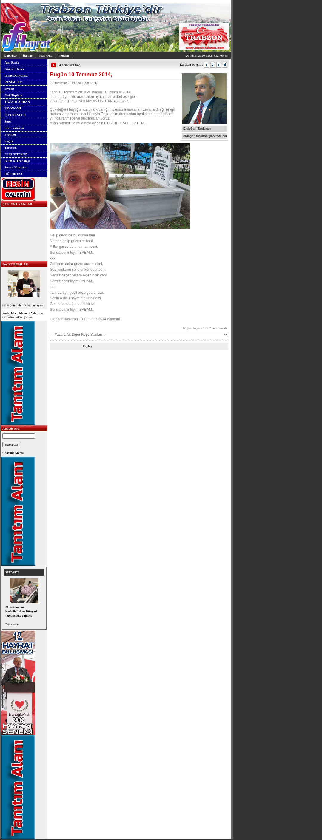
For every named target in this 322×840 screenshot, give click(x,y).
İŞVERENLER (15, 115)
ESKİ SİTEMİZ (15, 154)
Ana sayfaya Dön (69, 64)
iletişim (64, 55)
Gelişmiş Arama (13, 452)
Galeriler (10, 55)
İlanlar (28, 55)
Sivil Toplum (13, 95)
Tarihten (10, 147)
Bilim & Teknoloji (17, 161)
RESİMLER (13, 82)
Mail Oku (46, 55)
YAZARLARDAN (17, 101)
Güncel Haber (14, 69)
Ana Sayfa (11, 62)
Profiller (10, 134)
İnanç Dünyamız (16, 75)
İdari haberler (14, 128)
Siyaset (9, 88)
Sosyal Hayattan (15, 167)
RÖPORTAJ (13, 174)
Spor (7, 121)
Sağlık (8, 141)
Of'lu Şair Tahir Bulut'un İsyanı (24, 288)
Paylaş (87, 346)
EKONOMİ (12, 108)
